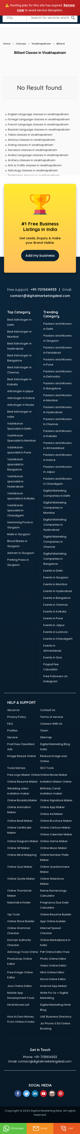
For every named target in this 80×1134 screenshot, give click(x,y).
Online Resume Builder (55, 914)
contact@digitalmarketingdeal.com (44, 1061)
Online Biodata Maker (22, 800)
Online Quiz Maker (19, 867)
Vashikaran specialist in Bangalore (15, 464)
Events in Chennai (55, 605)
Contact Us (47, 710)
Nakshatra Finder (19, 902)
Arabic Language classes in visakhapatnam (38, 155)
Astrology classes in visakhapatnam (33, 170)
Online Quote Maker (21, 879)
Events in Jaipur (54, 625)
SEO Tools (47, 768)
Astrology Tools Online (22, 952)
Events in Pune (53, 618)
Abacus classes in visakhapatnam (31, 140)
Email (40, 1128)
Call (66, 1128)
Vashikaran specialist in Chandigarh (15, 510)
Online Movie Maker (53, 775)
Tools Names (16, 768)
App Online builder (53, 921)
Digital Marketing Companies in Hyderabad (54, 525)
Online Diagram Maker (22, 841)
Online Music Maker (53, 848)
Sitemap (46, 737)
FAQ (10, 724)
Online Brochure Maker (56, 821)
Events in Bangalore (57, 598)
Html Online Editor (52, 972)
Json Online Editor (19, 986)
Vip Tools (13, 914)
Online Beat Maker (20, 821)
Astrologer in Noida (20, 405)
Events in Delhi (53, 571)
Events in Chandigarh (58, 639)
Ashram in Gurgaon (20, 553)
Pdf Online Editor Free (55, 952)
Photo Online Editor (53, 959)
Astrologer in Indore (21, 398)
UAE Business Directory (55, 1017)
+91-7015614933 (45, 1057)
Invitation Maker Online (55, 782)
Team (44, 730)
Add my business (40, 255)
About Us (13, 710)
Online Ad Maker (51, 814)
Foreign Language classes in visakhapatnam (39, 119)
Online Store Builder (21, 921)
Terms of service (51, 717)
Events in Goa (52, 657)
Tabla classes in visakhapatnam (30, 135)
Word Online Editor (53, 979)
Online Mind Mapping (21, 855)
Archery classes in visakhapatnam (31, 160)
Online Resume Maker (22, 782)
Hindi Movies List (18, 1005)
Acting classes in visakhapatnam (30, 145)
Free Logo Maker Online (23, 775)
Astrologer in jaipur (20, 391)
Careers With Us (51, 724)
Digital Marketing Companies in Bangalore (54, 559)
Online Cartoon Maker (55, 828)
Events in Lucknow (55, 632)
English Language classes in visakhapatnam (38, 114)
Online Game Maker (54, 841)
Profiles (12, 730)
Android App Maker (53, 986)
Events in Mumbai (55, 584)
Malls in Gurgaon (18, 534)
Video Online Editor (53, 965)
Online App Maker (52, 807)
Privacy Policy (16, 717)
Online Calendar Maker (56, 834)
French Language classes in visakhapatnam (38, 124)
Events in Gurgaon (55, 577)
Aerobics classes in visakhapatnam (32, 150)
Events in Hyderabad (57, 591)
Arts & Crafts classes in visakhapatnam (35, 165)
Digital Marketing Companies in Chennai (54, 542)
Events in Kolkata (54, 611)
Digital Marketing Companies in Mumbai (54, 507)
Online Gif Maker (18, 848)
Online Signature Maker (56, 800)
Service (12, 737)
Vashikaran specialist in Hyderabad (15, 481)
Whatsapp (13, 1128)
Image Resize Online (21, 756)
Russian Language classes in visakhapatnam (39, 130)
